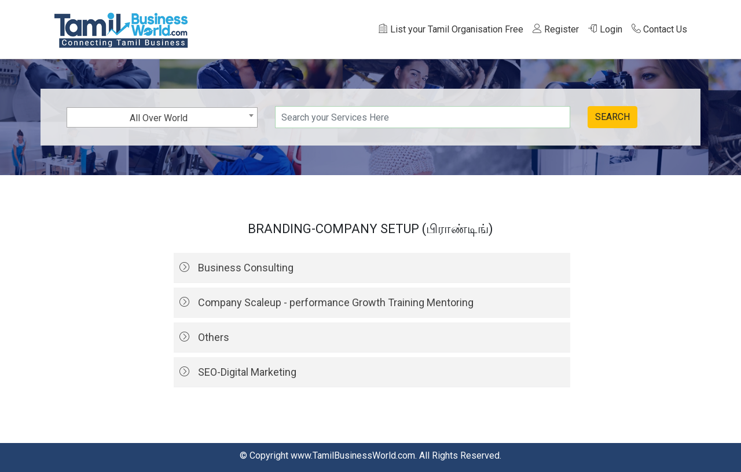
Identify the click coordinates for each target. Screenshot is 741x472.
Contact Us (659, 29)
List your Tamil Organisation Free (451, 29)
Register (556, 29)
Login (605, 29)
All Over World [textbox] (159, 118)
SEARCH (612, 116)
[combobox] (162, 117)
